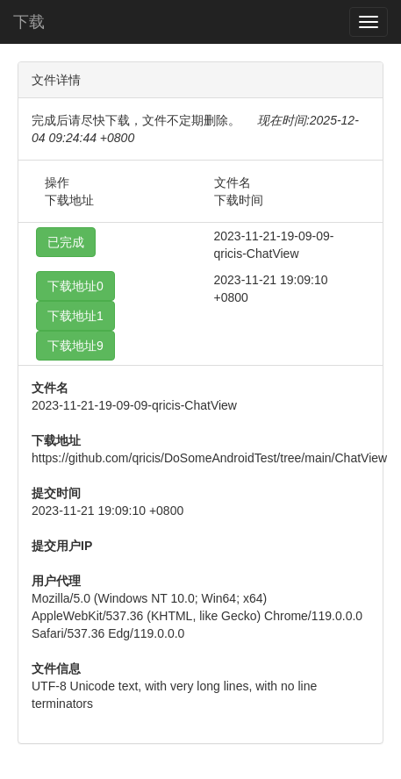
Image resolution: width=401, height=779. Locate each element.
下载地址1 (75, 316)
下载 (29, 22)
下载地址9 (75, 346)
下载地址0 (75, 286)
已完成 (65, 242)
